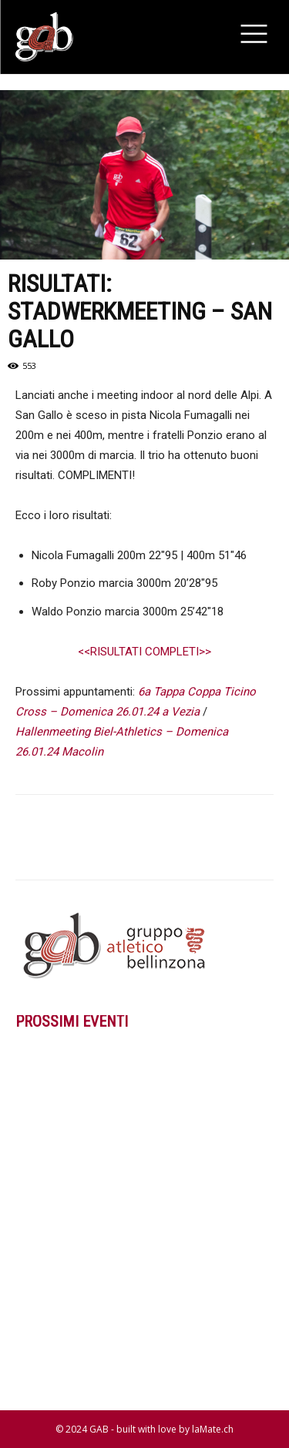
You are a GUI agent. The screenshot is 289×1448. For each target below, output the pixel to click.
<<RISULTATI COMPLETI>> (144, 652)
